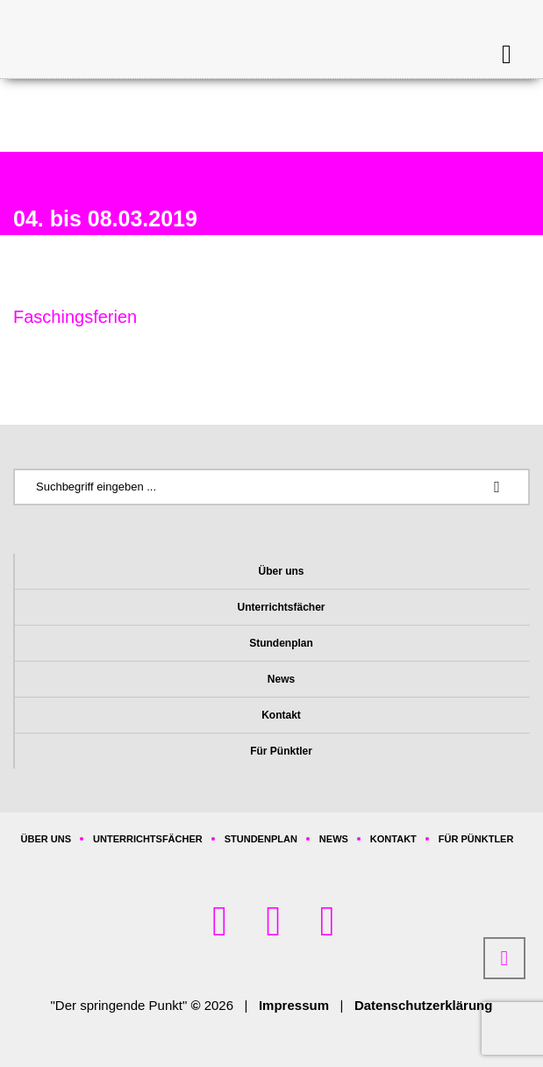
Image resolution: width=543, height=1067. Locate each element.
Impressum (294, 1005)
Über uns (281, 571)
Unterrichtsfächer (281, 607)
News (281, 679)
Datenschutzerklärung (423, 1005)
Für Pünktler (281, 751)
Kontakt (281, 715)
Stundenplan (281, 643)
